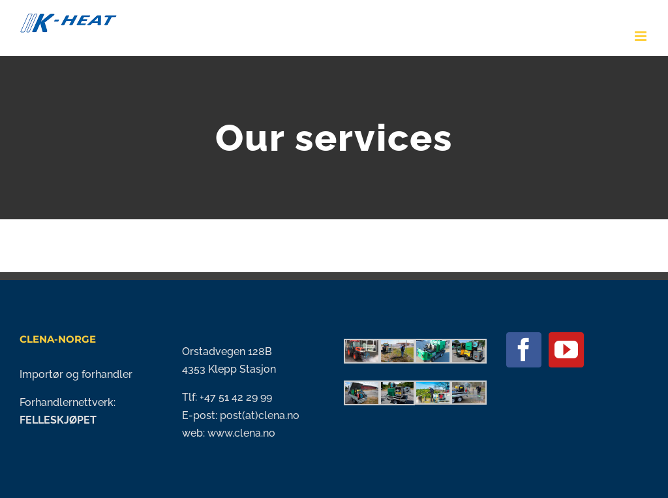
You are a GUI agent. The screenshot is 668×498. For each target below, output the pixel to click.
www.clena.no (241, 433)
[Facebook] (523, 349)
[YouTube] (566, 349)
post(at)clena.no (258, 415)
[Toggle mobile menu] (641, 36)
